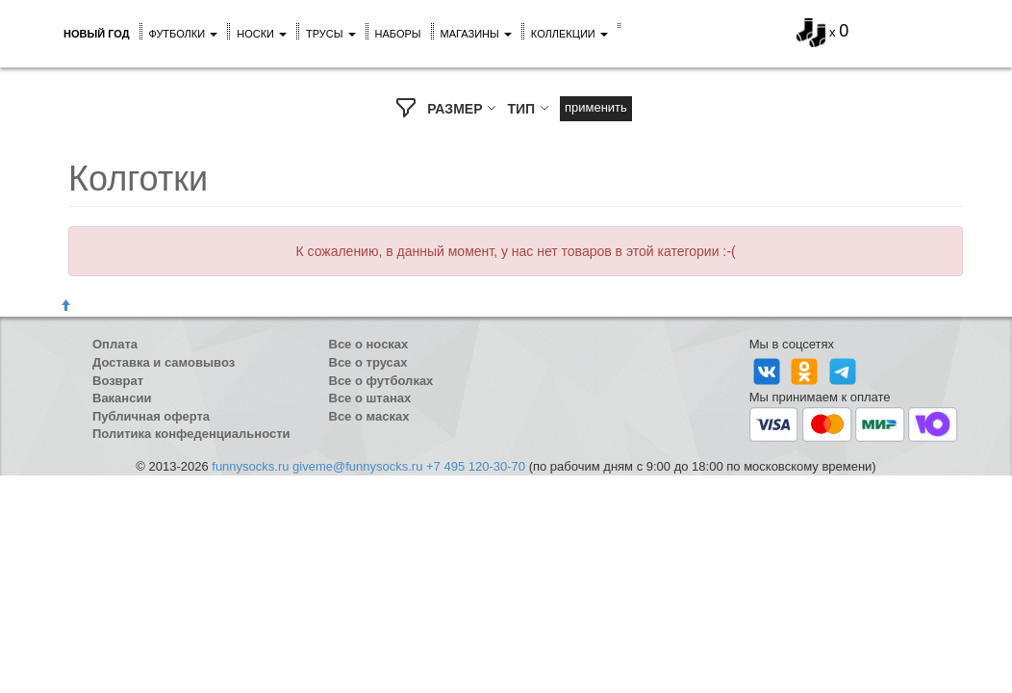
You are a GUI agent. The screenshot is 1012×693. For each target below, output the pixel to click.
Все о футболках (381, 380)
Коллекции (569, 33)
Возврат (117, 380)
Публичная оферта (151, 416)
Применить (596, 107)
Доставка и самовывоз (163, 362)
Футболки (183, 33)
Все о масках (369, 416)
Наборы (398, 33)
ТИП (528, 108)
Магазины (476, 33)
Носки (262, 33)
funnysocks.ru (250, 466)
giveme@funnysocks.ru (357, 466)
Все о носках (369, 344)
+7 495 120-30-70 (475, 466)
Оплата (115, 344)
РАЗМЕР (462, 108)
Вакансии (121, 398)
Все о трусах (368, 362)
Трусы (331, 33)
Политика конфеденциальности (191, 433)
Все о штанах (370, 398)
